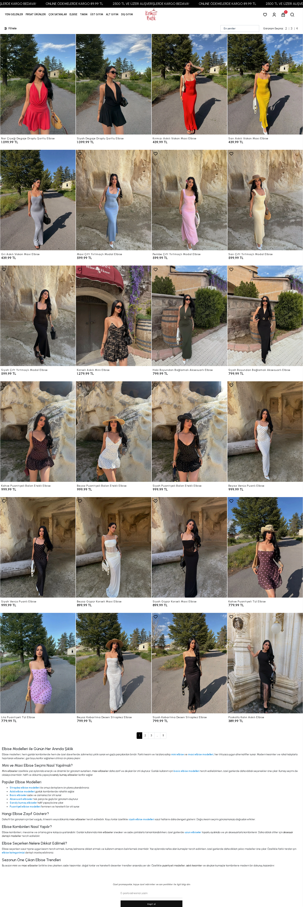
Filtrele (10, 28)
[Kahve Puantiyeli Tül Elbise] (265, 547)
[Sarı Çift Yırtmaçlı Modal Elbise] (265, 200)
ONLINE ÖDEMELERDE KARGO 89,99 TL (85, 4)
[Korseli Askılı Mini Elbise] (113, 316)
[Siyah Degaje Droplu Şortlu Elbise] (113, 84)
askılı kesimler (194, 865)
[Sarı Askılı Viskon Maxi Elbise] (265, 84)
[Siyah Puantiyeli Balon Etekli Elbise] (189, 431)
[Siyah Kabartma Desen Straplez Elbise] (189, 663)
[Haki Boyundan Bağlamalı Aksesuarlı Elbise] (189, 316)
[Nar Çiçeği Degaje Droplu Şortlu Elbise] (38, 84)
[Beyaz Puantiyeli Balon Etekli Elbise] (113, 431)
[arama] (293, 14)
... (157, 735)
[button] (36, 14)
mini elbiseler (105, 832)
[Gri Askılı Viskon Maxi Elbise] (38, 200)
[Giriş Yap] (275, 14)
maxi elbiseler (100, 771)
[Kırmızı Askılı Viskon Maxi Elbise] (189, 84)
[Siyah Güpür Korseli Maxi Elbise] (189, 547)
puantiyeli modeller (173, 865)
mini (14, 865)
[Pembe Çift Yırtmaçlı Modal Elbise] (189, 200)
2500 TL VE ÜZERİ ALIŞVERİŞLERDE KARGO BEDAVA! (162, 4)
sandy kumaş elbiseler (65, 774)
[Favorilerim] (266, 14)
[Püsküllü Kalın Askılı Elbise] (265, 663)
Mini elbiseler (10, 771)
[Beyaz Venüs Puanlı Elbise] (265, 431)
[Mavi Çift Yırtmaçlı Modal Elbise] (113, 200)
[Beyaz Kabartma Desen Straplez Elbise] (113, 663)
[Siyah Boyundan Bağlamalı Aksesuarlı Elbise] (265, 316)
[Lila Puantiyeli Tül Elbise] (38, 663)
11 (163, 735)
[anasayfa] (151, 14)
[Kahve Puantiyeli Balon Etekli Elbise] (38, 431)
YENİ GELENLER (14, 14)
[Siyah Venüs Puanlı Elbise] (38, 547)
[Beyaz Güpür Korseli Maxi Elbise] (113, 547)
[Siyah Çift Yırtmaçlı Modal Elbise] (38, 316)
